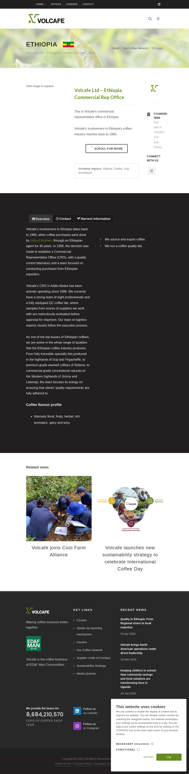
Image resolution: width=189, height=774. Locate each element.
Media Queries (86, 673)
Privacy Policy (83, 763)
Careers (72, 4)
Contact (88, 4)
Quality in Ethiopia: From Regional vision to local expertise (137, 623)
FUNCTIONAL (126, 749)
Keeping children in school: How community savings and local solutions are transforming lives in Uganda (139, 679)
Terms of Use (63, 763)
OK (169, 757)
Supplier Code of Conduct (94, 657)
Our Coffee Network (135, 48)
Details (148, 757)
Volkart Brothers (41, 240)
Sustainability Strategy (91, 665)
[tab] (41, 218)
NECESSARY (133, 744)
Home (41, 4)
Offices (56, 4)
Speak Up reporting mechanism (89, 631)
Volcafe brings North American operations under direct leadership (138, 649)
